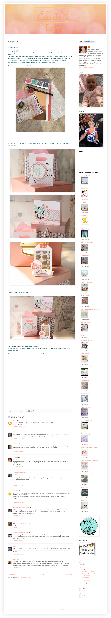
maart (82, 569)
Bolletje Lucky (85, 295)
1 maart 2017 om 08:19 (19, 426)
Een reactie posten (16, 571)
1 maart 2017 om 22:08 (19, 540)
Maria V (15, 559)
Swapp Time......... (86, 580)
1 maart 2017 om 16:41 (19, 467)
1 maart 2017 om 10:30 (19, 438)
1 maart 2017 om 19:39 (19, 485)
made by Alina (85, 380)
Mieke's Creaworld (86, 367)
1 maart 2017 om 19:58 (19, 502)
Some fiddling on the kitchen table (91, 309)
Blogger (62, 609)
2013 (80, 593)
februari (82, 583)
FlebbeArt (83, 336)
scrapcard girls (85, 255)
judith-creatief (85, 353)
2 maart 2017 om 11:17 (19, 554)
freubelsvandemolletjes (87, 474)
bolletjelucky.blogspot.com (20, 532)
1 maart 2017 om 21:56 (19, 527)
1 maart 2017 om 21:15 (19, 515)
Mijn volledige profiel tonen (86, 67)
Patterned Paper (85, 322)
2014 (80, 590)
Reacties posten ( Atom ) (23, 577)
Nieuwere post (12, 574)
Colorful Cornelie (86, 269)
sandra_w (16, 444)
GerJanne (16, 490)
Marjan (15, 546)
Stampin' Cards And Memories (89, 460)
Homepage (41, 574)
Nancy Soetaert (17, 521)
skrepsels (83, 202)
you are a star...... (86, 577)
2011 (80, 598)
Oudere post (68, 574)
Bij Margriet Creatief (86, 340)
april (81, 567)
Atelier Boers (84, 487)
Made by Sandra (85, 394)
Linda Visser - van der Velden (21, 507)
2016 (80, 586)
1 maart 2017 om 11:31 (19, 451)
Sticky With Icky (85, 434)
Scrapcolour (84, 189)
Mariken (15, 432)
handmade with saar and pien (89, 447)
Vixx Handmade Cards (87, 420)
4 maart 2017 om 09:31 (19, 567)
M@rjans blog (85, 229)
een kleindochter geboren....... (90, 571)
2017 (80, 562)
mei (81, 564)
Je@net (15, 420)
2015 (80, 588)
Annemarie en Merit (18, 472)
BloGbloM (84, 500)
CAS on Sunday (85, 175)
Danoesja (15, 457)
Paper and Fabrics (86, 407)
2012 (80, 595)
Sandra (36, 51)
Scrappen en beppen (87, 242)
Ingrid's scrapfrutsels (87, 282)
